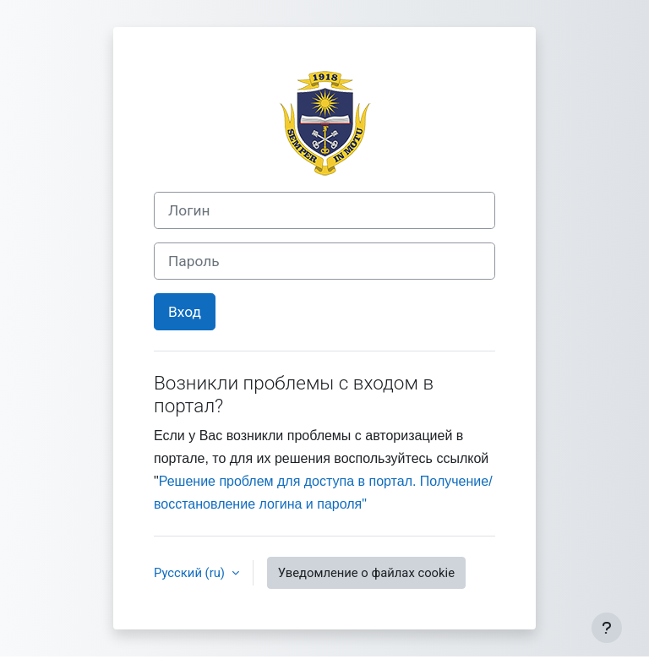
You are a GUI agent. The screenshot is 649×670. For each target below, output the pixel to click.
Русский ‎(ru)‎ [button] (191, 572)
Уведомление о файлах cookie (366, 572)
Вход (184, 311)
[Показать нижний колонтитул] (607, 628)
